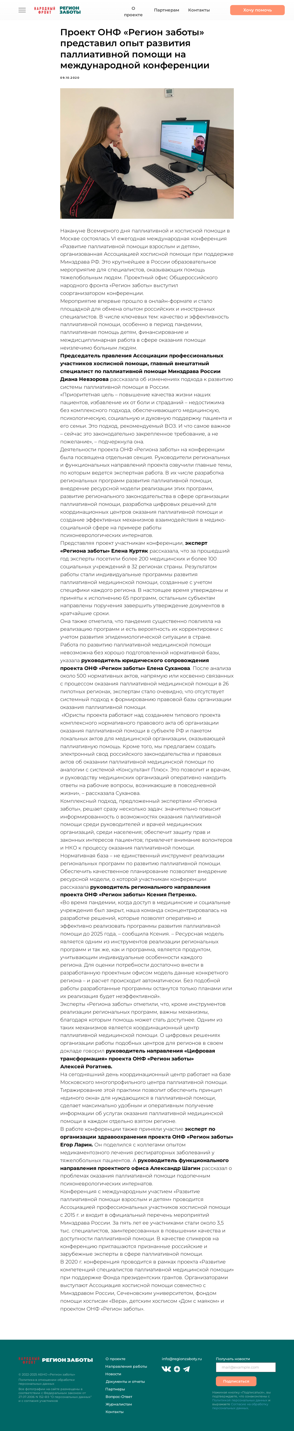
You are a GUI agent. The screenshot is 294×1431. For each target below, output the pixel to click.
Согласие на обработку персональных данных (240, 1406)
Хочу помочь (257, 10)
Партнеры (115, 1389)
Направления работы (126, 1366)
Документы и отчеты (125, 1381)
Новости (113, 1374)
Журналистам (119, 1404)
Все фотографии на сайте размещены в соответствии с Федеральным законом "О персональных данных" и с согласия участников (55, 1395)
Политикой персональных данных (239, 1400)
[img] (22, 10)
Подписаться (236, 1381)
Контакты (199, 10)
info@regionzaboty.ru (182, 1358)
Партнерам (166, 10)
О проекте (133, 11)
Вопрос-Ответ (119, 1396)
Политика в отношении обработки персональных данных (46, 1382)
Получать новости (233, 1358)
